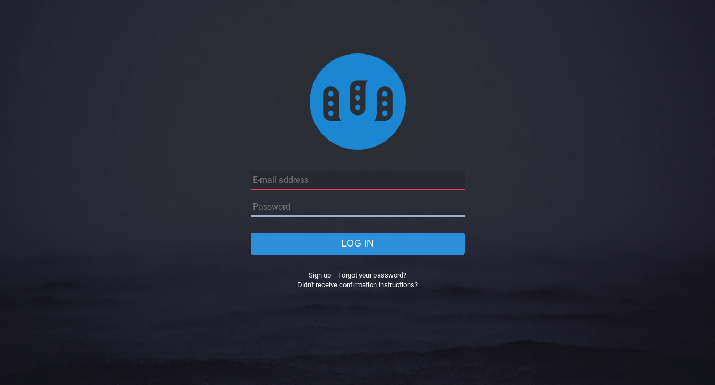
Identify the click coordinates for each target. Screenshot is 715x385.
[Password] (358, 207)
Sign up (320, 275)
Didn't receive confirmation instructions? (357, 285)
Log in (357, 243)
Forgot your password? (372, 275)
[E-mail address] (358, 180)
